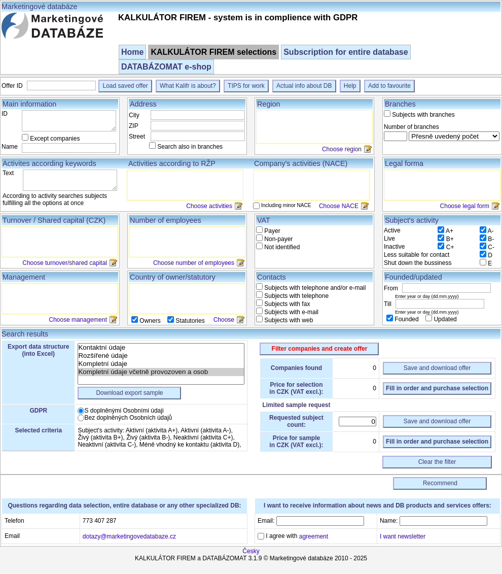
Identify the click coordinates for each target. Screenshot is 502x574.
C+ (450, 247)
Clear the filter (437, 461)
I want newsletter (402, 535)
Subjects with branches (423, 114)
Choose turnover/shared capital (64, 262)
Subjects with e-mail (290, 312)
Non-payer (278, 239)
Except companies (55, 138)
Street (137, 136)
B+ (450, 239)
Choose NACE (338, 206)
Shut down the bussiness (417, 262)
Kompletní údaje (161, 364)
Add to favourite (389, 85)
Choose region (342, 149)
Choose (223, 319)
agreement (313, 536)
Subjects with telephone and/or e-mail (314, 287)
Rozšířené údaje (161, 356)
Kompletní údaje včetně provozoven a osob (161, 372)
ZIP (133, 125)
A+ (449, 230)
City (134, 115)
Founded (406, 319)
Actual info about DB (304, 85)
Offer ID (13, 85)
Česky (250, 551)
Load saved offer (125, 85)
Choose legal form (464, 206)
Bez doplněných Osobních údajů (128, 417)
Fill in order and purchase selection (437, 388)
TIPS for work (246, 85)
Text (8, 173)
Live (389, 238)
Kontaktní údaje (161, 348)
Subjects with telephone (296, 295)
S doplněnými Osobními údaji (123, 410)
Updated (444, 319)
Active (392, 230)
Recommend (440, 483)
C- (491, 247)
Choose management (78, 319)
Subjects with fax (286, 304)
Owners (150, 320)
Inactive (394, 246)
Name (10, 146)
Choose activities (209, 206)
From (392, 288)
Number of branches (411, 126)
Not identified (281, 247)
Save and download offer (437, 368)
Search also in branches (190, 146)
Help (350, 85)
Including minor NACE (286, 205)
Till (388, 304)
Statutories (189, 320)
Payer (271, 230)
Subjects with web (288, 320)
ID (5, 113)
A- (491, 230)
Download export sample (129, 392)
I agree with (296, 535)
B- (491, 239)
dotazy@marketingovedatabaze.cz (129, 535)
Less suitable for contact (416, 254)
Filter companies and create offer (320, 348)
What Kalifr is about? (188, 85)
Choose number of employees (193, 262)
